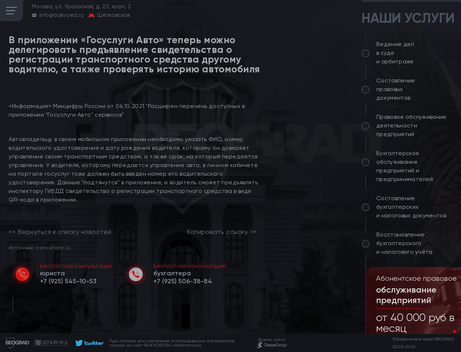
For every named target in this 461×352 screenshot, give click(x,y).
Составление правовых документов (395, 89)
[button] (448, 331)
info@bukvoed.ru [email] (61, 15)
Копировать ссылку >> (222, 232)
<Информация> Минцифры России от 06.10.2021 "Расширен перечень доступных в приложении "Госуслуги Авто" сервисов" (127, 110)
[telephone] (68, 281)
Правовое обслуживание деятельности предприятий (411, 125)
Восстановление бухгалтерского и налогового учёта (404, 243)
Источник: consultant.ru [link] (39, 247)
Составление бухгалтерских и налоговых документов (411, 207)
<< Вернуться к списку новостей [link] (60, 232)
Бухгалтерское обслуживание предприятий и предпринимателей (404, 166)
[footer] (88, 343)
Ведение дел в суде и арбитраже (395, 53)
